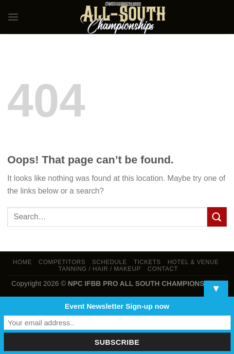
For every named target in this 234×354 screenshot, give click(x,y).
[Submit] (217, 216)
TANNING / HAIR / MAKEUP (99, 269)
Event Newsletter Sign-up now (117, 306)
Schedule (109, 262)
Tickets (147, 262)
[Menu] (13, 17)
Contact (162, 269)
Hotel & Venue (192, 262)
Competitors (61, 262)
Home (22, 262)
